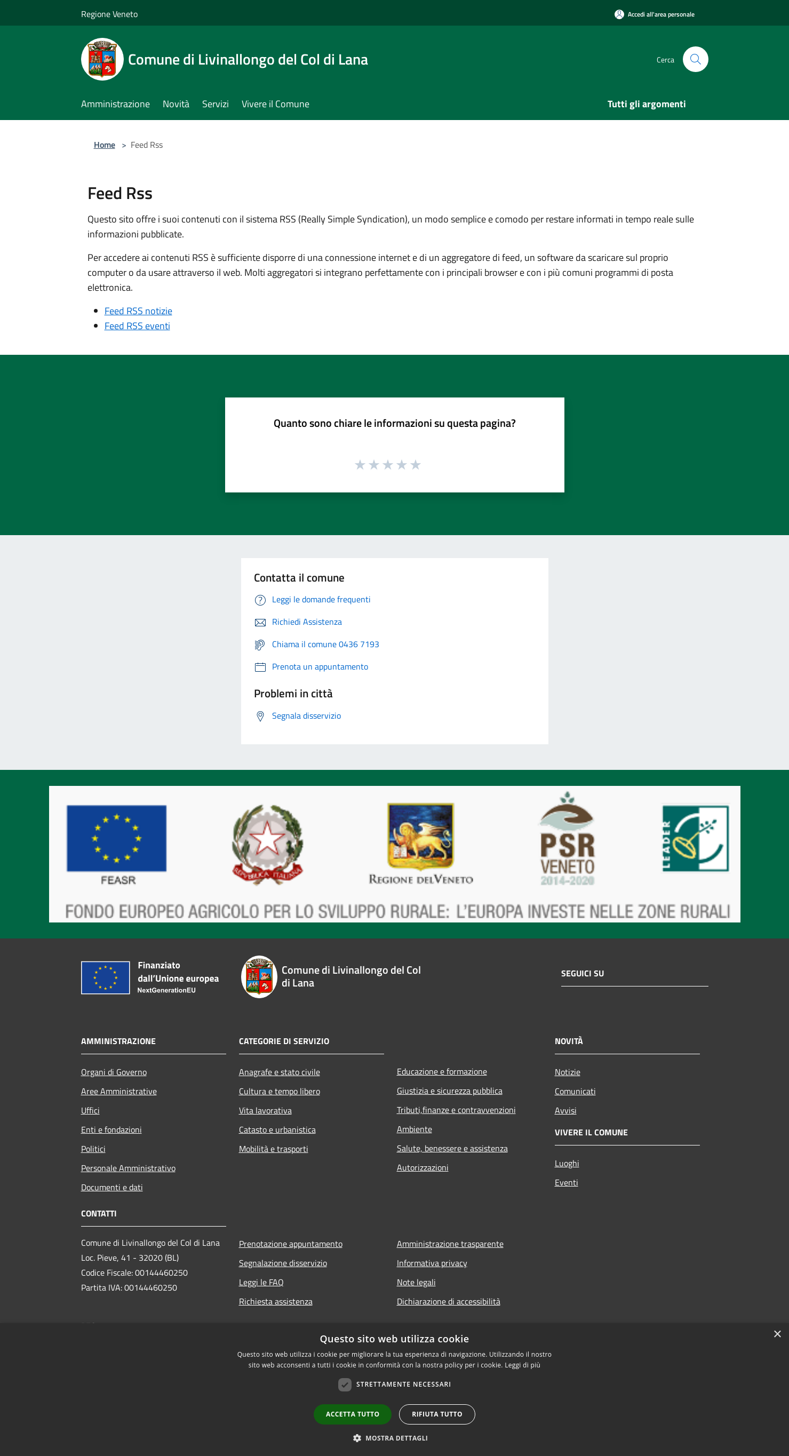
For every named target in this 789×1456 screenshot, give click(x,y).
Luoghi (567, 1163)
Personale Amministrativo (128, 1167)
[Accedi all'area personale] (654, 14)
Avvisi (566, 1110)
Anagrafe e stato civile (279, 1071)
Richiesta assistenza (276, 1301)
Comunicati (575, 1091)
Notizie (567, 1071)
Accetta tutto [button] (352, 1414)
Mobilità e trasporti (273, 1148)
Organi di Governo (114, 1071)
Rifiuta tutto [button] (437, 1414)
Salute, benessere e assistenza (452, 1148)
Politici (93, 1148)
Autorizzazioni (423, 1167)
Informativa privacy (432, 1262)
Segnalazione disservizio (283, 1262)
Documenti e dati (112, 1187)
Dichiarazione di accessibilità (448, 1301)
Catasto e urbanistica (277, 1129)
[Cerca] (695, 59)
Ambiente (414, 1129)
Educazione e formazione (442, 1071)
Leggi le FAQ (261, 1282)
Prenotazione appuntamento (290, 1243)
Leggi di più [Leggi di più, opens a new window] (522, 1365)
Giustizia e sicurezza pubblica (450, 1090)
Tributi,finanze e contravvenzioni (456, 1109)
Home (104, 144)
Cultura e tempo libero (279, 1091)
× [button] (777, 1335)
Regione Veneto (109, 13)
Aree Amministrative (119, 1091)
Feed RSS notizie (138, 311)
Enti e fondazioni (111, 1129)
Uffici (90, 1110)
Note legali (416, 1282)
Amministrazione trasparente (450, 1243)
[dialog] (394, 1389)
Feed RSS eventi (137, 326)
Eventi (566, 1182)
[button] (394, 1438)
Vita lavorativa (265, 1110)
